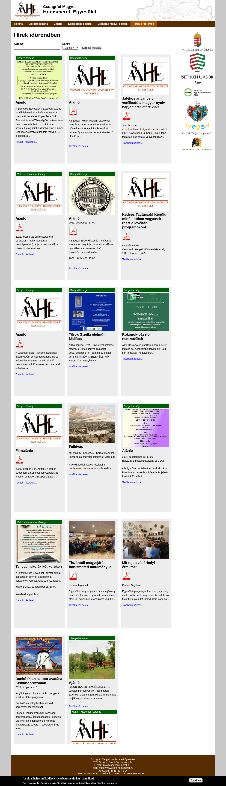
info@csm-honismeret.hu (116, 765)
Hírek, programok (143, 23)
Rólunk (18, 23)
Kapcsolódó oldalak (79, 23)
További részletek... (26, 141)
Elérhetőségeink (38, 23)
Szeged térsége (25, 58)
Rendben (196, 780)
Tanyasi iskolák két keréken (39, 567)
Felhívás (76, 447)
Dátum (66, 43)
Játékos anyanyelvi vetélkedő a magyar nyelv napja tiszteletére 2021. (143, 102)
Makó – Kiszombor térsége (31, 174)
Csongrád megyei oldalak (112, 23)
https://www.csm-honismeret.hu (116, 767)
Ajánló (21, 102)
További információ (107, 783)
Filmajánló (24, 450)
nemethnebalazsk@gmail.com (138, 129)
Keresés (19, 43)
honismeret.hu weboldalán (84, 468)
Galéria (58, 23)
